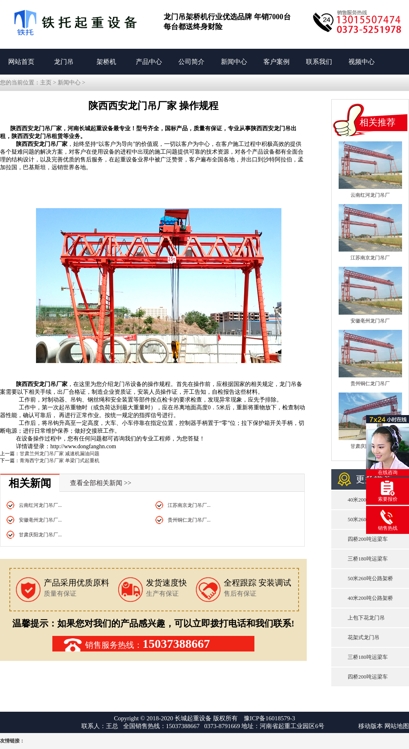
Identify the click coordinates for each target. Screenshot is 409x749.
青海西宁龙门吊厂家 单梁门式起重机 (59, 460)
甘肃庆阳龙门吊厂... (40, 535)
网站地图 (396, 726)
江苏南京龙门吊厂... (189, 505)
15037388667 (176, 643)
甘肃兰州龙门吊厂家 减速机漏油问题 (59, 453)
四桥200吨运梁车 (368, 539)
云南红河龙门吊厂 (370, 195)
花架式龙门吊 (364, 637)
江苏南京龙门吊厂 (370, 258)
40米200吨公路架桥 (370, 598)
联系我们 (319, 61)
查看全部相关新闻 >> (100, 482)
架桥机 (106, 61)
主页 (46, 82)
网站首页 (21, 61)
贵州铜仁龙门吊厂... (189, 520)
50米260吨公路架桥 (370, 578)
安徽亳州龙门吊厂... (40, 520)
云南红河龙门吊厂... (40, 505)
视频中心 (361, 61)
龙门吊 (64, 61)
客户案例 (276, 61)
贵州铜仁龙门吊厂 (370, 383)
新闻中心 (234, 61)
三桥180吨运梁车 (368, 559)
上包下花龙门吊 (366, 618)
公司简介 (191, 61)
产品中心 (149, 61)
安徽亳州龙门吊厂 (370, 321)
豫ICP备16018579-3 (269, 718)
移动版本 (370, 726)
